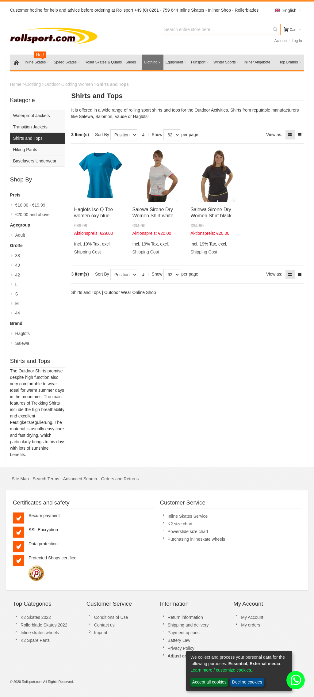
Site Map (20, 478)
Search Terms (46, 478)
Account (281, 41)
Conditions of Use (111, 617)
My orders (250, 625)
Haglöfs (22, 333)
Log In (297, 41)
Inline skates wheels (40, 632)
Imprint (100, 632)
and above (32, 214)
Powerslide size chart (188, 531)
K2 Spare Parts (35, 640)
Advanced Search (80, 478)
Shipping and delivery (188, 625)
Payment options (184, 632)
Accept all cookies (209, 682)
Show (157, 134)
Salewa (22, 343)
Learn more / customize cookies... (222, 670)
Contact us (104, 625)
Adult (20, 235)
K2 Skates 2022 (36, 617)
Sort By (102, 134)
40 (17, 265)
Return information (185, 617)
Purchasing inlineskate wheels (196, 539)
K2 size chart (180, 523)
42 (17, 274)
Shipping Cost (87, 251)
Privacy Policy (181, 648)
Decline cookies (247, 682)
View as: (274, 134)
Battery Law (179, 640)
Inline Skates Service (188, 516)
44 (17, 312)
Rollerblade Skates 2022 (44, 625)
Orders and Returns (120, 478)
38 (17, 255)
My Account (252, 617)
